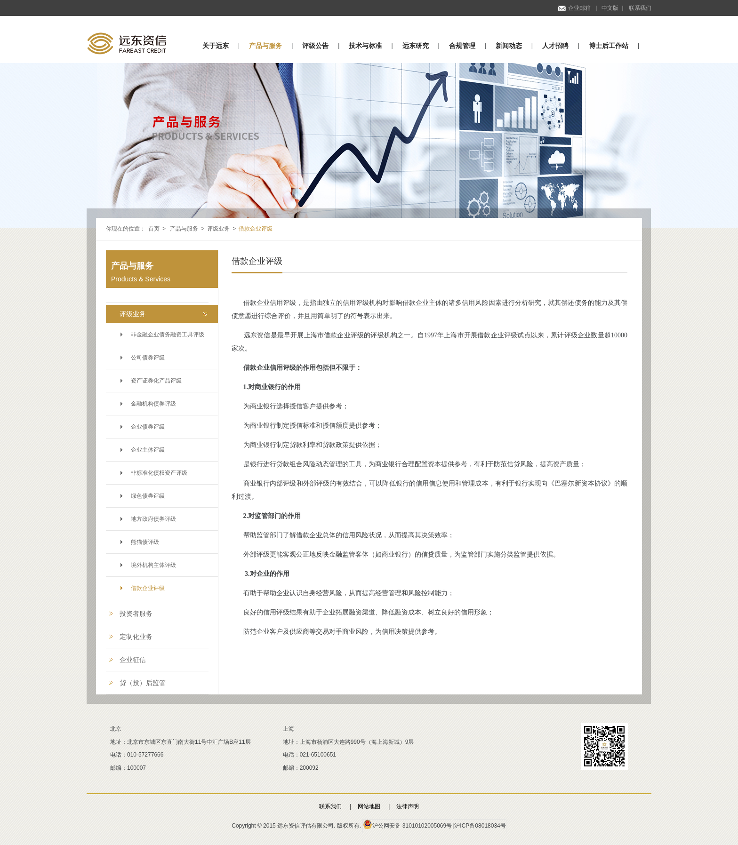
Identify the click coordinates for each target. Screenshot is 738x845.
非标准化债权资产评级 (159, 473)
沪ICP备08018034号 (479, 825)
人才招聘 (555, 45)
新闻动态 (509, 45)
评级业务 (218, 228)
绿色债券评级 (148, 496)
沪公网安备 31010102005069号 (407, 824)
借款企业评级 (148, 588)
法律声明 (407, 806)
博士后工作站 (608, 45)
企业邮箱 (574, 8)
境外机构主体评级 (153, 565)
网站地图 (369, 806)
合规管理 (462, 45)
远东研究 (415, 45)
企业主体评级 (148, 449)
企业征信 (133, 659)
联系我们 (640, 8)
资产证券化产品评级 (156, 380)
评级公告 (315, 45)
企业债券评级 (148, 426)
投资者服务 (136, 613)
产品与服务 (265, 45)
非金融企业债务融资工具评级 (167, 334)
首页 (154, 228)
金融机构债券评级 (153, 403)
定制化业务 (136, 636)
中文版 (610, 8)
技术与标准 (365, 45)
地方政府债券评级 (153, 519)
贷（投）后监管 (143, 682)
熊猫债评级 (145, 542)
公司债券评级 (148, 357)
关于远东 (215, 45)
